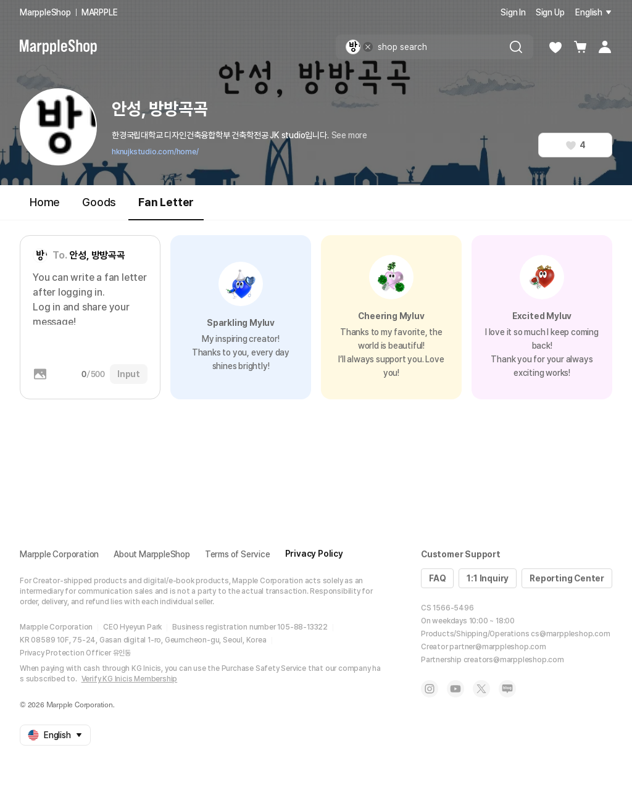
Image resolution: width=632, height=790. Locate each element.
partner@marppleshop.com (497, 646)
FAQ (437, 578)
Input (128, 374)
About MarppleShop (152, 554)
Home (45, 202)
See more (349, 135)
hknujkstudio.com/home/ (155, 152)
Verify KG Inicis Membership (129, 679)
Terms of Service (237, 554)
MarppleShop (45, 12)
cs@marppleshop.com (570, 634)
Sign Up (550, 12)
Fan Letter (166, 208)
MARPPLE (99, 12)
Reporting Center (567, 578)
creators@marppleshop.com (514, 659)
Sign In (513, 12)
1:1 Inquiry (488, 578)
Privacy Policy (314, 554)
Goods (99, 202)
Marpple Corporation (59, 554)
